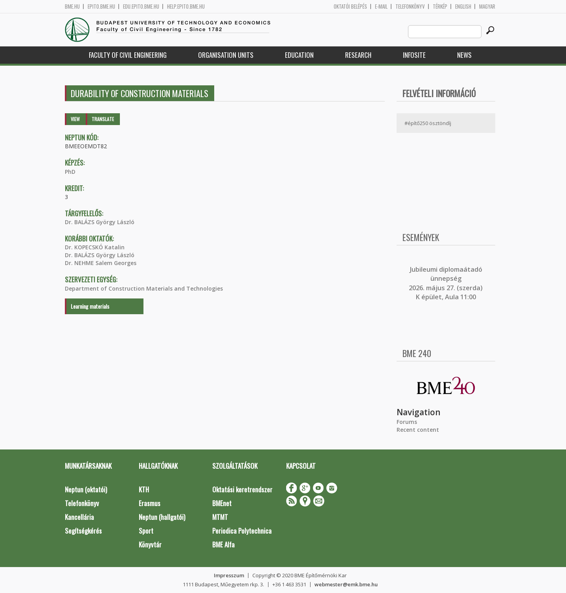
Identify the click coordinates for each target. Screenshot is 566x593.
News (464, 55)
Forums (407, 421)
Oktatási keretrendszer (242, 489)
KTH (144, 489)
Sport (146, 531)
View (75, 119)
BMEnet (222, 503)
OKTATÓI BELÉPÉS (350, 6)
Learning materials (90, 306)
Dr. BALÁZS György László (99, 222)
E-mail (381, 6)
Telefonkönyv (410, 6)
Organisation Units (226, 55)
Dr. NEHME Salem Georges (100, 263)
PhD (70, 171)
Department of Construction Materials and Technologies (144, 288)
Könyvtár (150, 544)
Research (358, 55)
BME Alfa (223, 544)
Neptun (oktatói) (86, 489)
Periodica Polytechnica (242, 531)
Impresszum (229, 575)
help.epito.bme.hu (186, 6)
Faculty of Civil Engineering (128, 55)
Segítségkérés (83, 531)
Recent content (418, 429)
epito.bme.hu (101, 6)
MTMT (220, 517)
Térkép (440, 6)
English (463, 6)
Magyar (487, 6)
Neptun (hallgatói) (162, 517)
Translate (103, 119)
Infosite (414, 55)
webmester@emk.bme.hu (346, 584)
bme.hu (72, 6)
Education (299, 55)
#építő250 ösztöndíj (427, 123)
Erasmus (149, 503)
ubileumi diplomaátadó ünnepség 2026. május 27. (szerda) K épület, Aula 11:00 (446, 283)
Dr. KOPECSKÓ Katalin (95, 247)
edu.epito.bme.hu (141, 6)
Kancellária (79, 517)
